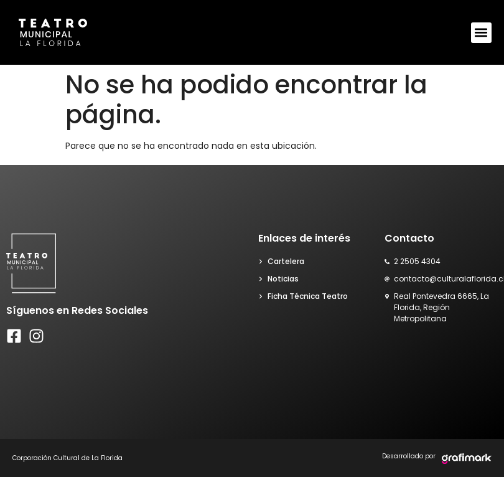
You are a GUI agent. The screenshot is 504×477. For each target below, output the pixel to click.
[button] (481, 32)
